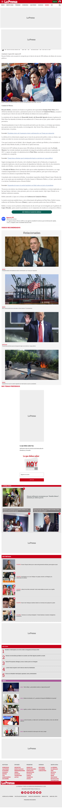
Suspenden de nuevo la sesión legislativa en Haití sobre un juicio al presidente (30, 185)
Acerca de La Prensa (7, 796)
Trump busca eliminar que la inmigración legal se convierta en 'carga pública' (30, 158)
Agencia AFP (18, 54)
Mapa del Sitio (53, 796)
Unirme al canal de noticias (32, 212)
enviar (32, 480)
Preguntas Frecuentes (30, 799)
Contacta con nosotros (34, 796)
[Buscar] (59, 5)
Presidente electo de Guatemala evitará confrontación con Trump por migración (31, 133)
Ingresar (55, 1)
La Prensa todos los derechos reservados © (31, 786)
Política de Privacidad (21, 796)
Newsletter (45, 796)
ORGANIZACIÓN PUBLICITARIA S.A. (31, 789)
